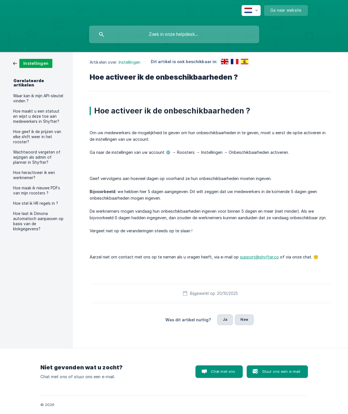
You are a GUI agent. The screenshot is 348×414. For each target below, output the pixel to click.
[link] (32, 63)
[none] (251, 10)
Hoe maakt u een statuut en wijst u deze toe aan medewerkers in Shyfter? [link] (36, 116)
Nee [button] (244, 319)
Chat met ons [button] (223, 371)
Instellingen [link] (129, 62)
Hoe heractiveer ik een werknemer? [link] (34, 175)
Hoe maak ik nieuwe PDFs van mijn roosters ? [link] (36, 190)
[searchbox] (174, 34)
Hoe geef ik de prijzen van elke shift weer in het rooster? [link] (37, 136)
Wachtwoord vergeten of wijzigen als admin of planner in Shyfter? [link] (36, 157)
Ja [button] (225, 319)
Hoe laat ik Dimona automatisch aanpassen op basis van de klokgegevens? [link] (38, 221)
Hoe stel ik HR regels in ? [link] (35, 203)
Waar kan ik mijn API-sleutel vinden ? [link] (38, 98)
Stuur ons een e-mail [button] (281, 371)
